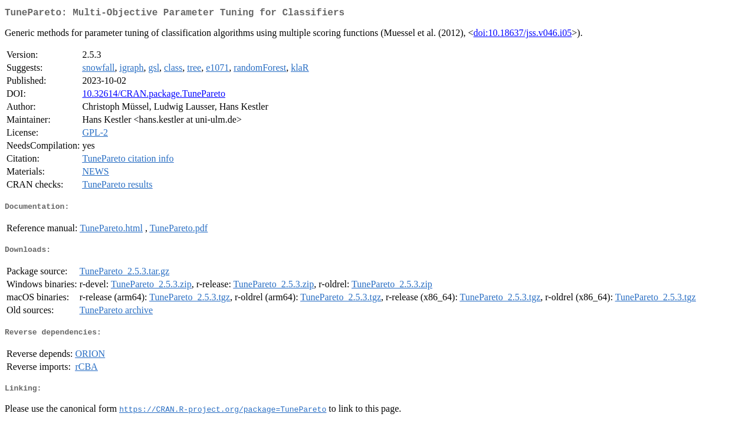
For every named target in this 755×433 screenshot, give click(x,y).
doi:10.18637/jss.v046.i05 (523, 35)
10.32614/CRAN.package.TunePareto (153, 96)
